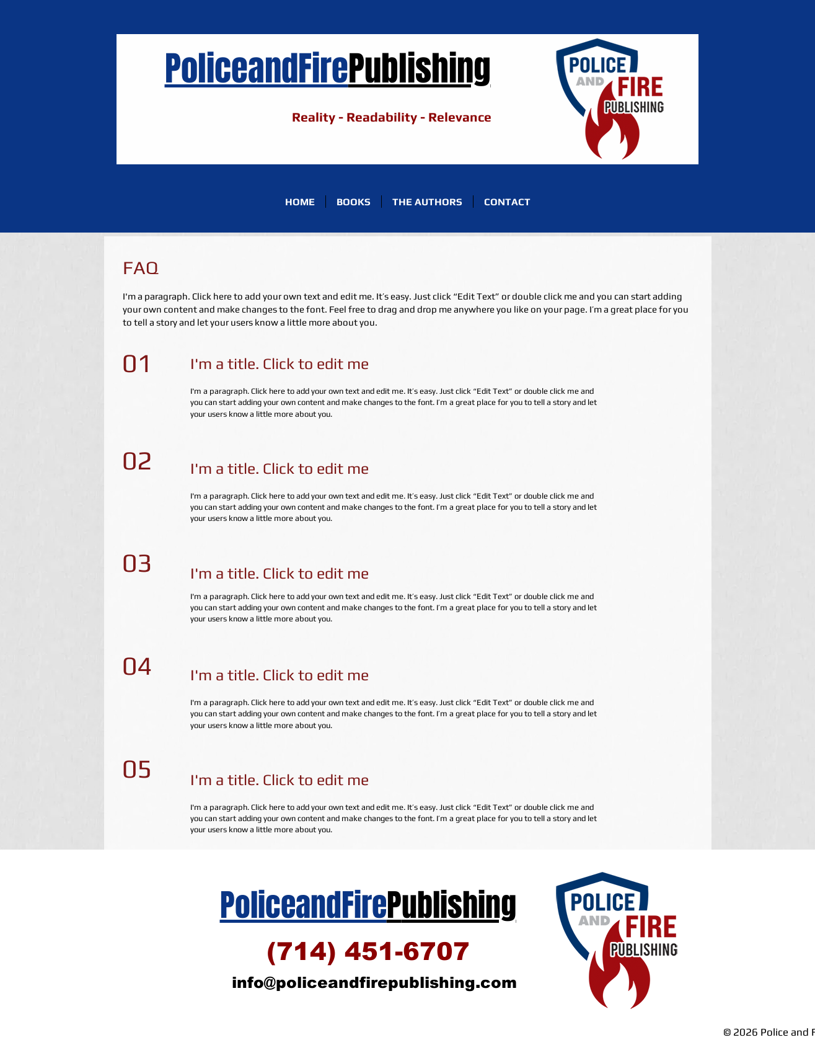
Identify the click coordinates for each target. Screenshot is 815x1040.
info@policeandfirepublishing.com (374, 982)
